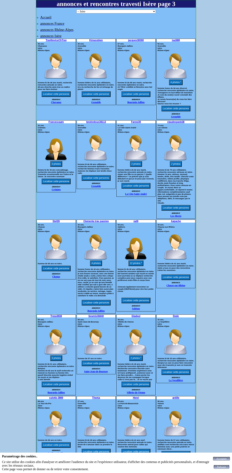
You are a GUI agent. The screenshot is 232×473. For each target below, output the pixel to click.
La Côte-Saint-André (136, 194)
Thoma (96, 397)
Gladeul (136, 316)
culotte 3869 (56, 397)
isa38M (176, 40)
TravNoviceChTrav (56, 40)
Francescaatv (56, 122)
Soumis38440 (96, 316)
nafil (135, 221)
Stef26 (56, 221)
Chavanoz (56, 102)
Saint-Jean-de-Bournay (96, 371)
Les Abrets (175, 216)
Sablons (136, 308)
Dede (176, 316)
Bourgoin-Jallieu (136, 102)
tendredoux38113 (96, 122)
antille (175, 397)
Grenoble (96, 102)
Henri (136, 397)
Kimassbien (96, 40)
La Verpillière (176, 380)
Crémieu (56, 189)
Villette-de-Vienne (136, 392)
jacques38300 (136, 40)
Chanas (56, 276)
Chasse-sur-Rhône (175, 285)
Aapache (176, 221)
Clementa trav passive (96, 221)
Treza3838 (56, 316)
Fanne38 (136, 122)
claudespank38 (175, 122)
